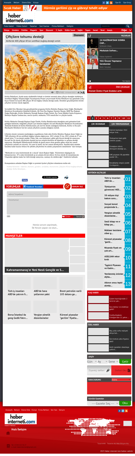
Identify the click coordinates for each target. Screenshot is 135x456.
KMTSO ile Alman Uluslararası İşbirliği (32, 270)
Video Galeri (21, 26)
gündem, (38, 167)
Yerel (102, 30)
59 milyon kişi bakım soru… (111, 197)
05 (128, 214)
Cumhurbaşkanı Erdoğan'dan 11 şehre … (119, 316)
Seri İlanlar (44, 26)
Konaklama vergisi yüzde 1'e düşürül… (119, 164)
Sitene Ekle (26, 2)
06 (128, 223)
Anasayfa (7, 2)
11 (128, 118)
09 (128, 249)
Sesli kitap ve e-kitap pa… (112, 223)
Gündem (15, 30)
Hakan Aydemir (106, 56)
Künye (35, 2)
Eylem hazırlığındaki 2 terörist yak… (118, 299)
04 (128, 205)
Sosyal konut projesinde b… (111, 206)
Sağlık (80, 30)
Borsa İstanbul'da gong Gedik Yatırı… (18, 316)
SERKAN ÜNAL (106, 46)
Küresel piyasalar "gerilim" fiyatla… (69, 316)
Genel (95, 30)
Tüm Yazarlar (126, 81)
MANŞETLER (14, 236)
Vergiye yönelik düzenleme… (112, 214)
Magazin (33, 30)
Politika (24, 30)
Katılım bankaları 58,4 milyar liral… (118, 131)
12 (128, 275)
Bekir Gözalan (105, 67)
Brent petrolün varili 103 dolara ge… (70, 292)
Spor (41, 30)
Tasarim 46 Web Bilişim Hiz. (118, 443)
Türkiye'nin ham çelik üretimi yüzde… (117, 139)
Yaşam (87, 30)
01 (128, 179)
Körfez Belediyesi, (19, 169)
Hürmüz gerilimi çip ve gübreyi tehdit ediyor (75, 8)
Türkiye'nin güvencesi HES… (112, 188)
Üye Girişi (127, 2)
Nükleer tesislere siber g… (112, 232)
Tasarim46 (101, 443)
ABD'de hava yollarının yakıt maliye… (42, 294)
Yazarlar (33, 26)
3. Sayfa (59, 30)
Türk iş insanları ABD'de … (112, 179)
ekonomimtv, (54, 167)
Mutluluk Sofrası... (109, 50)
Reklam (16, 2)
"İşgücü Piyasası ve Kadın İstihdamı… (107, 90)
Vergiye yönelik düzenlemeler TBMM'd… (42, 318)
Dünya (6, 30)
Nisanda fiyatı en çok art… (113, 249)
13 (128, 284)
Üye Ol (118, 2)
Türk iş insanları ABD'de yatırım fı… (18, 292)
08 (128, 240)
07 (128, 231)
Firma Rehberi (58, 26)
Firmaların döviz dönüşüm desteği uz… (118, 147)
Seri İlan (54, 410)
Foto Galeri (9, 26)
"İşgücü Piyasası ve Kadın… (112, 267)
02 (128, 188)
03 (128, 196)
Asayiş (109, 30)
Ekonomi (49, 30)
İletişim (70, 26)
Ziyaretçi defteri (97, 370)
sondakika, (45, 167)
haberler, (24, 167)
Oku (125, 403)
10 (123, 118)
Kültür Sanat (70, 30)
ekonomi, (31, 167)
